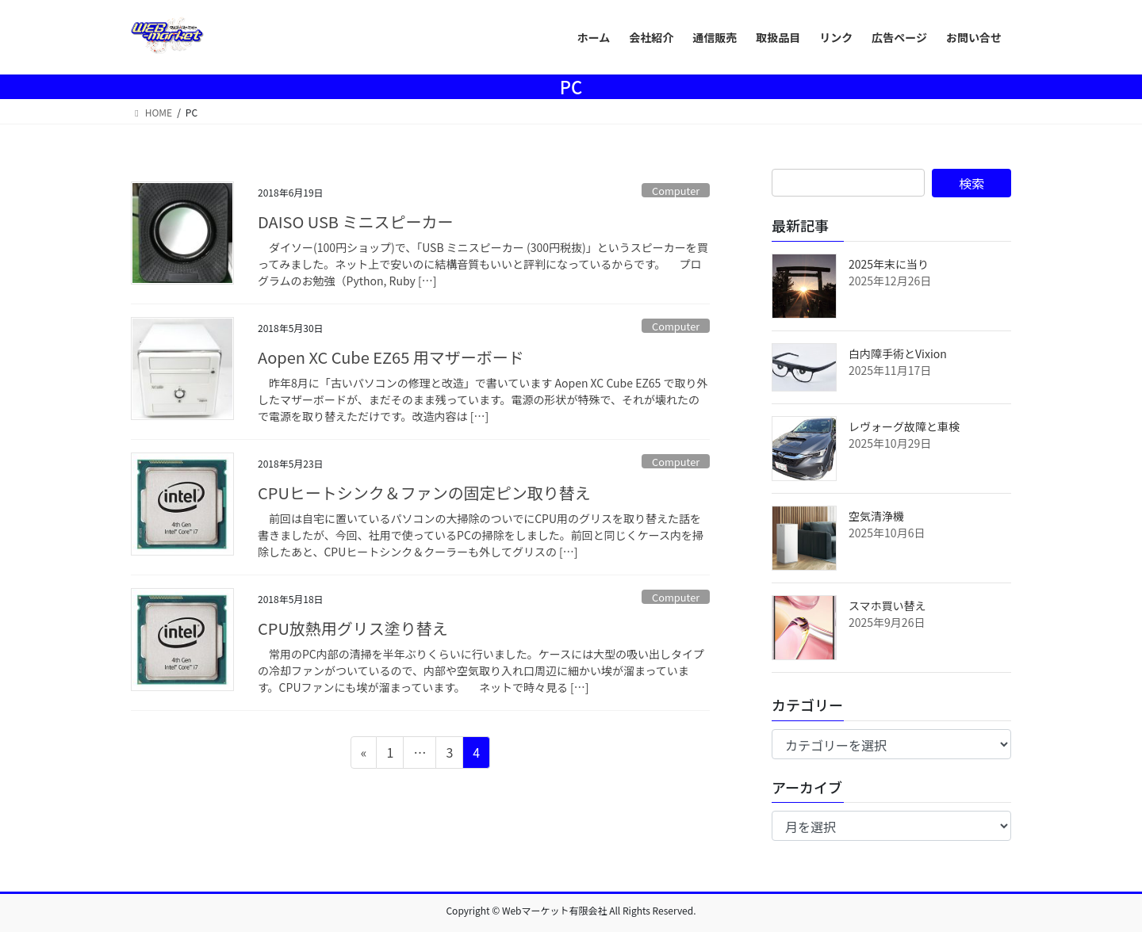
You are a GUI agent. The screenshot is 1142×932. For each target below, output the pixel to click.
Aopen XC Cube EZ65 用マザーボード (391, 357)
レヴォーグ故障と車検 (904, 426)
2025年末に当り (889, 264)
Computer (675, 190)
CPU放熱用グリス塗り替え (353, 628)
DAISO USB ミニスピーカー (355, 221)
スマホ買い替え (887, 605)
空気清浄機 (876, 516)
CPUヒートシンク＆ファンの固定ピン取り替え (424, 492)
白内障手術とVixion (898, 353)
